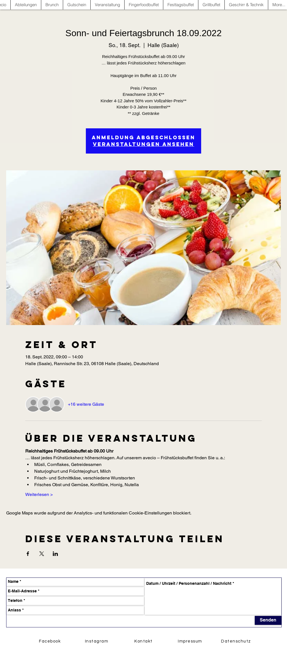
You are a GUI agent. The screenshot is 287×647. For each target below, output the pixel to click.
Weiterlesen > (39, 494)
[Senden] (268, 620)
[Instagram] (97, 641)
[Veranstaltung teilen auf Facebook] (28, 553)
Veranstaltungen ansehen (143, 144)
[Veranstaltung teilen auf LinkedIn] (55, 553)
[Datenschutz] (237, 641)
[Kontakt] (144, 641)
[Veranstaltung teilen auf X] (41, 553)
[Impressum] (191, 641)
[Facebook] (50, 641)
